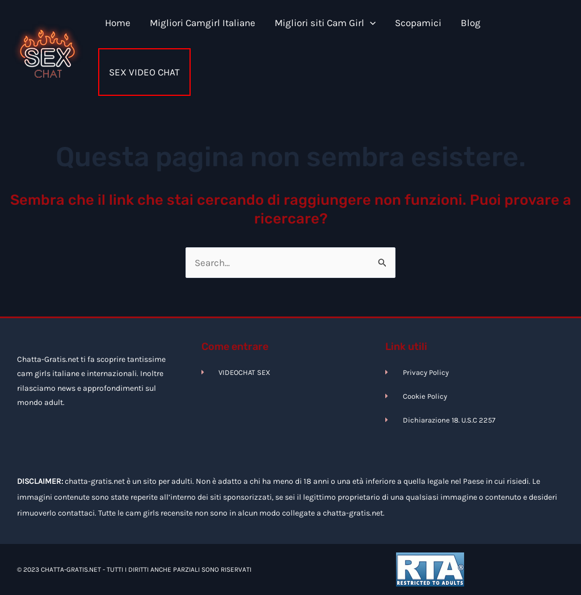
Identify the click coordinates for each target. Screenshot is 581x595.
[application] (370, 22)
